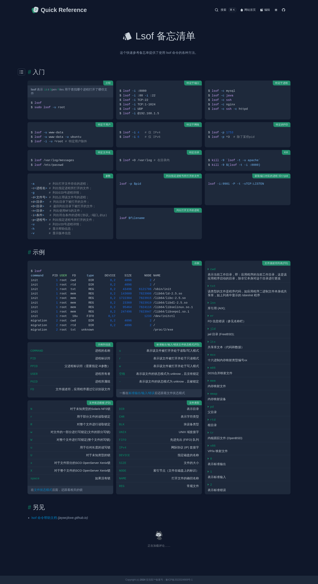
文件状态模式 (43, 489)
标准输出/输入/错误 (142, 393)
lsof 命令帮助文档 (44, 517)
